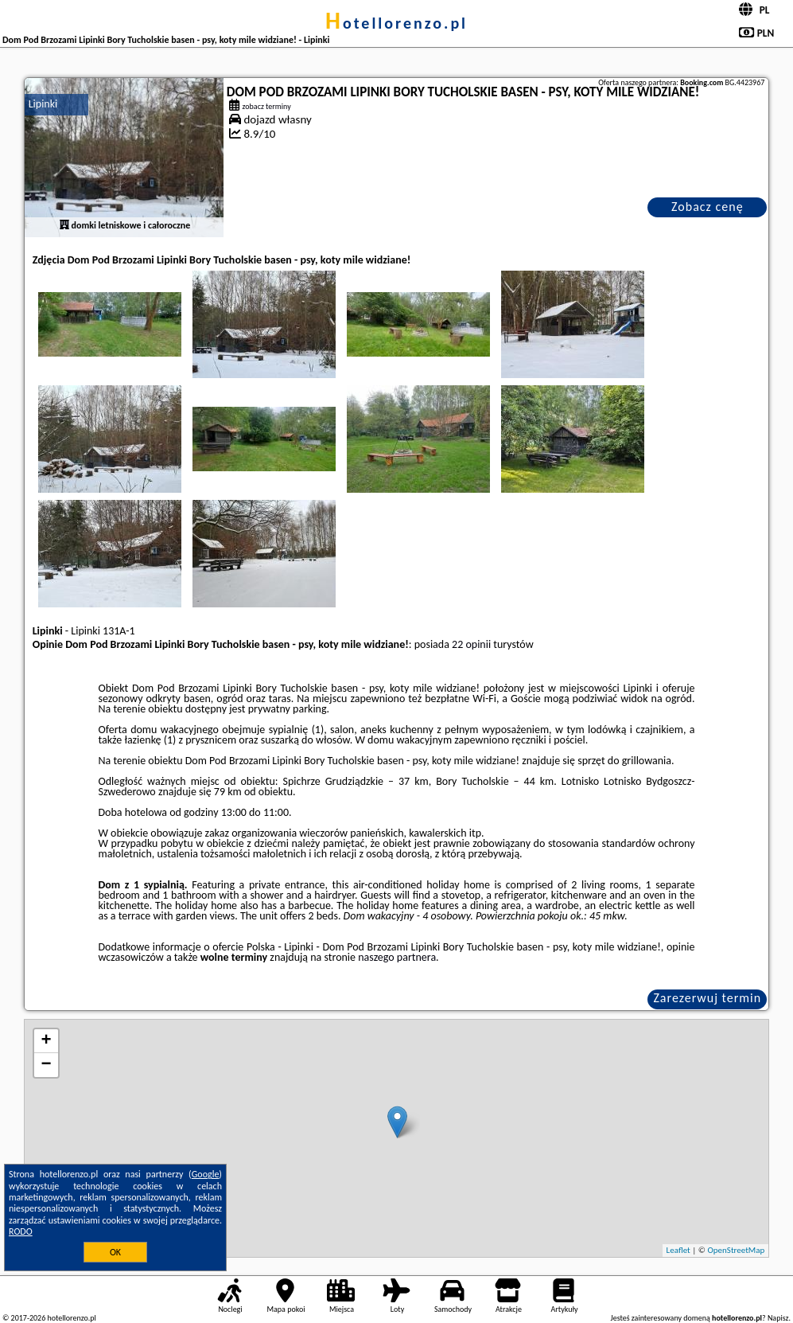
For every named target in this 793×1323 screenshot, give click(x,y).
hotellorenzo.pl (396, 23)
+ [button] (46, 1041)
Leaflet (678, 1250)
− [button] (46, 1065)
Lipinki (43, 104)
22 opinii (471, 644)
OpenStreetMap (736, 1250)
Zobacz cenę (707, 206)
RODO (21, 1231)
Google (206, 1174)
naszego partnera (397, 957)
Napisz (778, 1318)
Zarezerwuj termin (707, 997)
